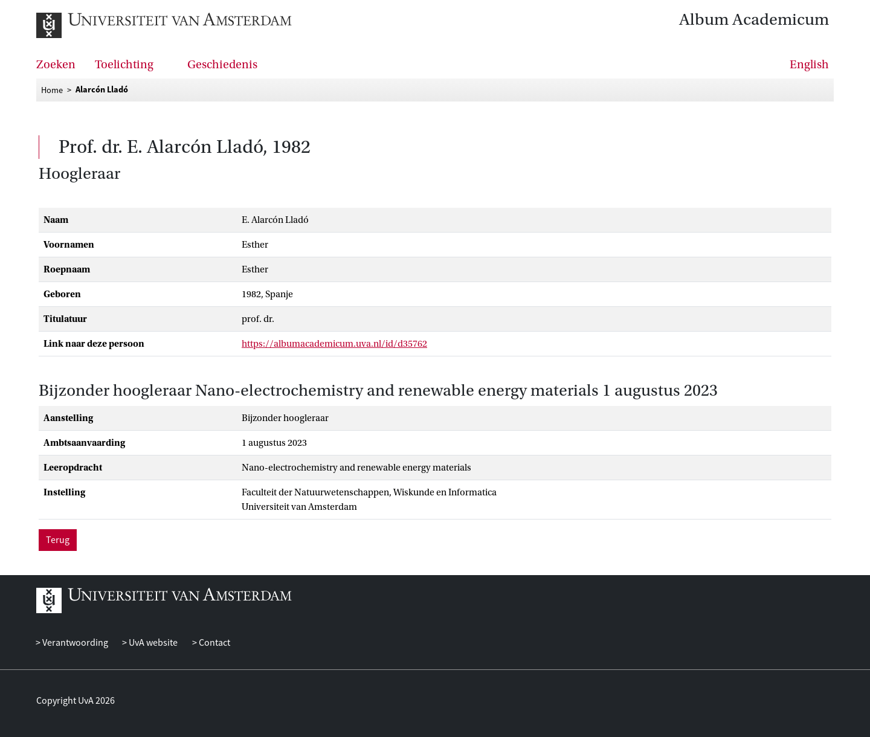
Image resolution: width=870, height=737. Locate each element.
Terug (57, 540)
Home (52, 90)
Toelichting (124, 64)
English (809, 64)
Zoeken (56, 64)
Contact (213, 643)
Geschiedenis (222, 64)
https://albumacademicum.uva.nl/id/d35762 (334, 343)
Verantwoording (74, 643)
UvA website (152, 643)
